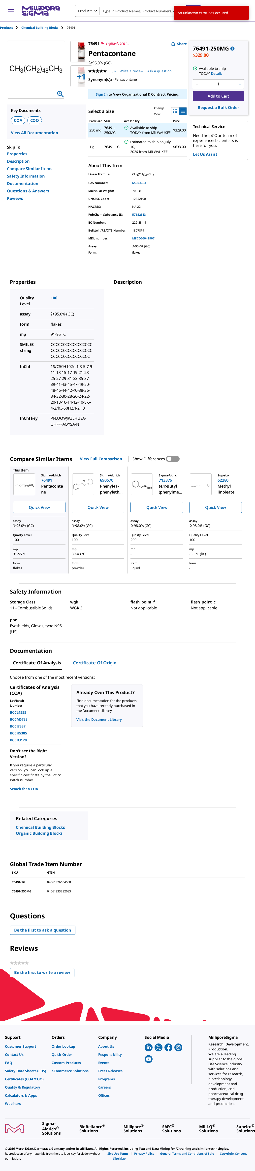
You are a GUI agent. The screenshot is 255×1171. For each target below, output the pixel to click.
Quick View (39, 507)
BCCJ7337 (18, 726)
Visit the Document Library (99, 719)
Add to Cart (218, 96)
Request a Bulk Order (218, 107)
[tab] (10, 27)
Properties (17, 153)
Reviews (15, 198)
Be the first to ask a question (42, 930)
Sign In (101, 94)
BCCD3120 (18, 740)
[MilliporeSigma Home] (41, 11)
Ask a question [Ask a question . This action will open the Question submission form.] (159, 71)
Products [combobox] (85, 10)
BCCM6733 (19, 719)
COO (34, 120)
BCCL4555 (18, 712)
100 (54, 298)
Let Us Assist (205, 154)
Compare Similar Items (29, 168)
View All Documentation (34, 132)
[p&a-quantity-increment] (240, 84)
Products (6, 28)
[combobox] (138, 11)
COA (18, 120)
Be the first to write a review (44, 973)
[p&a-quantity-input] (218, 84)
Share (179, 43)
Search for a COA (24, 788)
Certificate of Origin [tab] (95, 663)
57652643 (139, 214)
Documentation (22, 183)
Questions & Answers (28, 191)
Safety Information (26, 176)
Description (18, 161)
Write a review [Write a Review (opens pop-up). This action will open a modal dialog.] (131, 71)
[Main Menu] (11, 10)
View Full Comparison (101, 458)
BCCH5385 (18, 733)
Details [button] (216, 73)
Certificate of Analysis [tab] (37, 663)
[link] (26, 1046)
